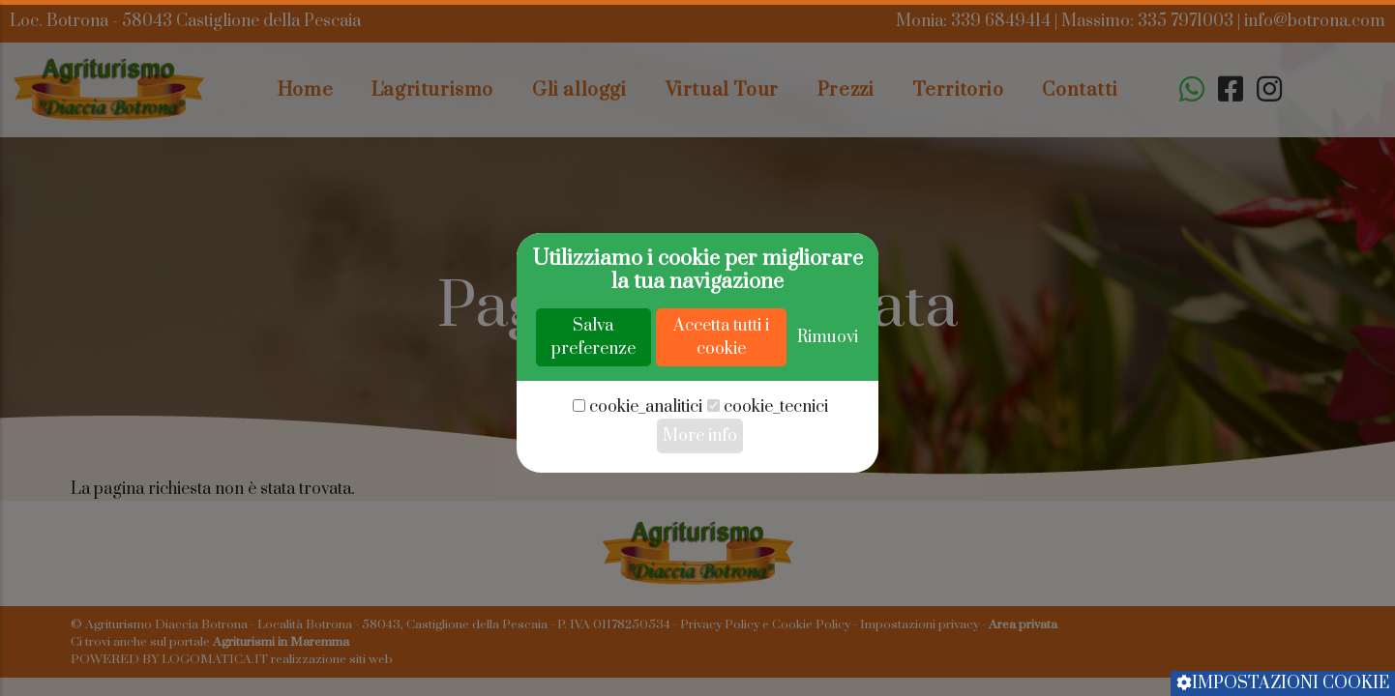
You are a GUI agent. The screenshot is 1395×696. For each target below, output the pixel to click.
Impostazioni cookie (1282, 683)
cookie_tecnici (776, 467)
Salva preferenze (593, 398)
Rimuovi (827, 398)
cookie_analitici (645, 467)
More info (700, 497)
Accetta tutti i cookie (721, 398)
